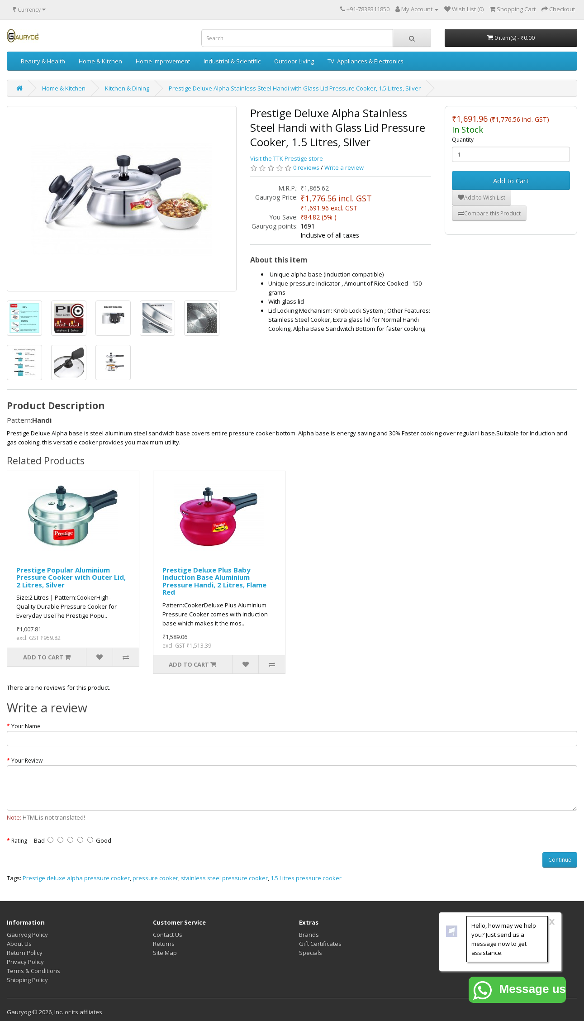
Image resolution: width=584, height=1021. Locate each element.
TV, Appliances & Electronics (366, 61)
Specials (310, 953)
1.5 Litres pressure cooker (306, 878)
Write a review (344, 167)
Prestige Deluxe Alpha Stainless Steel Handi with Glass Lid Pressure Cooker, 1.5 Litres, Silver (295, 88)
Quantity (463, 139)
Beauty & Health (43, 61)
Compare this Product (489, 213)
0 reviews (306, 167)
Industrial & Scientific (232, 61)
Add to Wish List (481, 197)
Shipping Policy (27, 980)
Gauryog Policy (27, 934)
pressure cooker (155, 878)
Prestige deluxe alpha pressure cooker (76, 878)
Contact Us (167, 934)
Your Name (25, 726)
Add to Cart (511, 180)
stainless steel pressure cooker (224, 878)
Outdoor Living (294, 61)
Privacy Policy (25, 962)
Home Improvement (163, 61)
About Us (19, 944)
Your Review (27, 760)
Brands (309, 934)
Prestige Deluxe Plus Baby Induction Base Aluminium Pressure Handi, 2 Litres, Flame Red (214, 581)
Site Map (165, 953)
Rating (19, 840)
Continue (559, 860)
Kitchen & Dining (127, 88)
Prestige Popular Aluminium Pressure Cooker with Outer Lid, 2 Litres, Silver (71, 577)
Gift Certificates (320, 944)
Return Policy (25, 953)
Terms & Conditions (33, 971)
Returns (164, 944)
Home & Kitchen (100, 61)
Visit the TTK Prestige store (286, 158)
